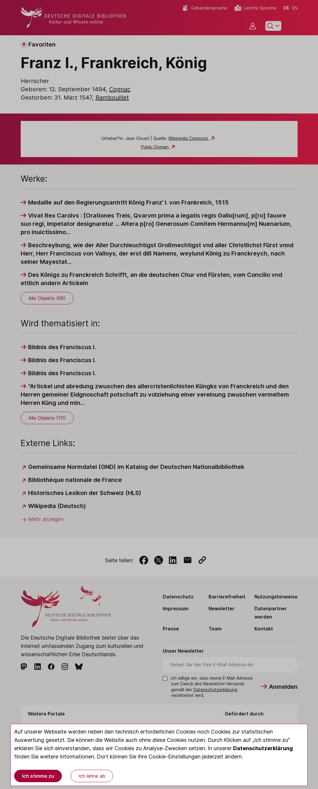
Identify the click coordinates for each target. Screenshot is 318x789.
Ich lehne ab (91, 776)
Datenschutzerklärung (263, 748)
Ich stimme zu (38, 776)
